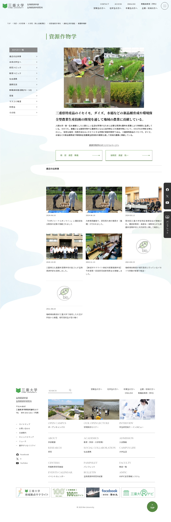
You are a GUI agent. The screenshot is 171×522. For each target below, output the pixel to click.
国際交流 (13, 84)
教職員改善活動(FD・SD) (20, 90)
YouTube (167, 202)
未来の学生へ (15, 62)
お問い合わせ (24, 428)
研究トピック (15, 67)
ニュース (22, 441)
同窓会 (12, 107)
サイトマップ (24, 424)
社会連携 (13, 79)
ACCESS (118, 4)
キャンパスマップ (26, 437)
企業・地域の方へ (150, 8)
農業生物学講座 (69, 23)
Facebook (167, 189)
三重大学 (26, 390)
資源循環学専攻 (55, 23)
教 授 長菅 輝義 (68, 155)
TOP (9, 23)
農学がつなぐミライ (27, 445)
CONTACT (104, 4)
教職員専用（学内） (149, 4)
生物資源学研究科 (24, 401)
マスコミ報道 (15, 101)
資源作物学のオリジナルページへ (104, 145)
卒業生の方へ (132, 8)
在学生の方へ (116, 8)
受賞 (11, 95)
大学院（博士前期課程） (37, 23)
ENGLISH (131, 4)
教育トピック (15, 73)
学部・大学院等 (19, 23)
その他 (12, 112)
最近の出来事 (15, 56)
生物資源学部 (22, 397)
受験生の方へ (99, 8)
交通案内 (22, 432)
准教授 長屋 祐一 (118, 155)
